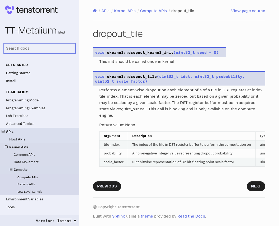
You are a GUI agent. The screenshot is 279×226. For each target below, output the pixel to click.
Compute (19, 170)
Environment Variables (24, 199)
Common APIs (24, 155)
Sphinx (118, 216)
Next (256, 186)
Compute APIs (27, 177)
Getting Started (18, 73)
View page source (248, 11)
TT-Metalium (35, 30)
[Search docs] (39, 48)
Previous (107, 186)
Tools (10, 207)
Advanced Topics (20, 123)
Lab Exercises (17, 115)
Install (11, 80)
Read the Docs (191, 216)
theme (147, 216)
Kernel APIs (17, 147)
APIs (7, 131)
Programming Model (23, 100)
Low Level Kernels (29, 192)
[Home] (95, 10)
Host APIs (17, 139)
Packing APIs (26, 184)
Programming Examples (25, 108)
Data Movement (26, 162)
